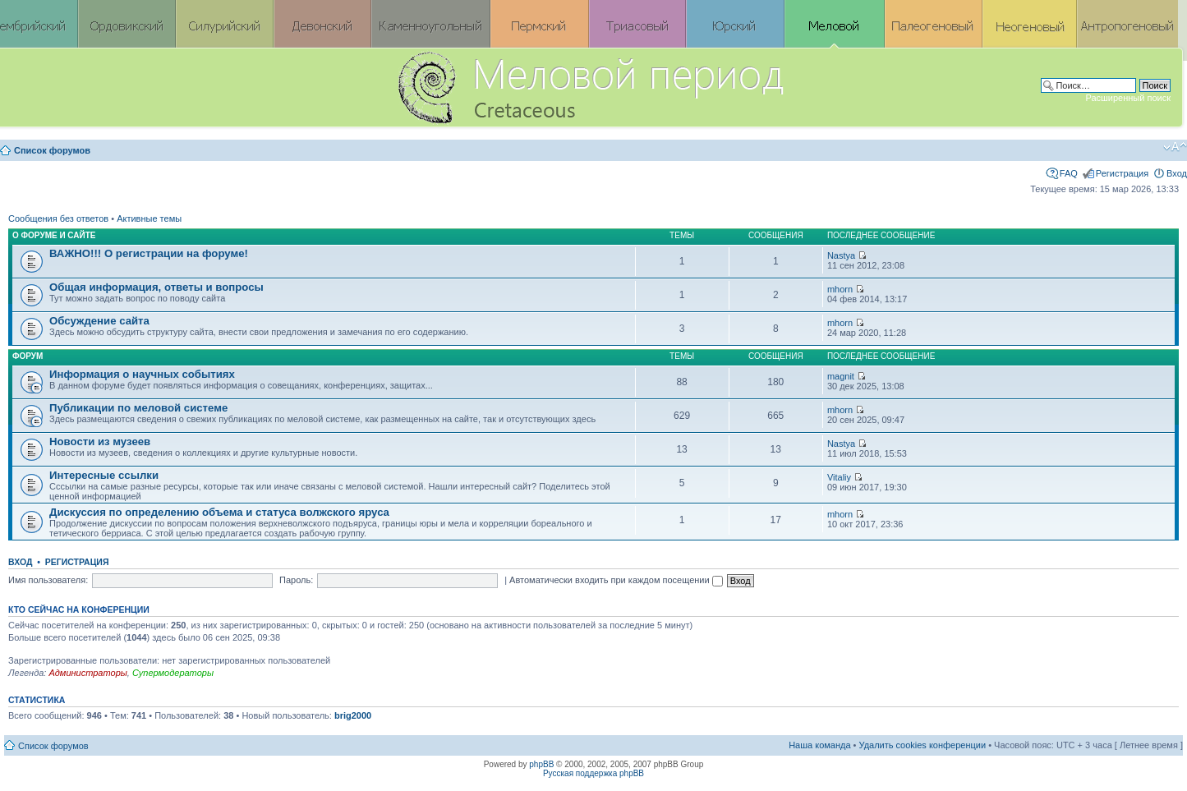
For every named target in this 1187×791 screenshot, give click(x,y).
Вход (1176, 173)
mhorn (840, 289)
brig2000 (352, 715)
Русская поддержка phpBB (593, 773)
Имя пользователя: (48, 580)
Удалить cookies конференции (923, 745)
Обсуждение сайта (99, 321)
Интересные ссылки (104, 475)
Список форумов (52, 150)
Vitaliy (839, 477)
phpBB (541, 764)
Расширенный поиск (1128, 98)
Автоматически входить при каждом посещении (616, 580)
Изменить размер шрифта (1175, 147)
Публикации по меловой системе (138, 408)
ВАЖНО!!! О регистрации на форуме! (148, 253)
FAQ (1069, 173)
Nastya (841, 255)
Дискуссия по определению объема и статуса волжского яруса (219, 512)
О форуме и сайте (54, 235)
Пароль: (296, 580)
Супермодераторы (173, 673)
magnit (840, 376)
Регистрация (1122, 173)
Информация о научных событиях (142, 374)
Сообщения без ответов (58, 218)
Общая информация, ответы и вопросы (156, 287)
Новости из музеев (99, 441)
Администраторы (87, 673)
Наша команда (819, 745)
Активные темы (149, 218)
